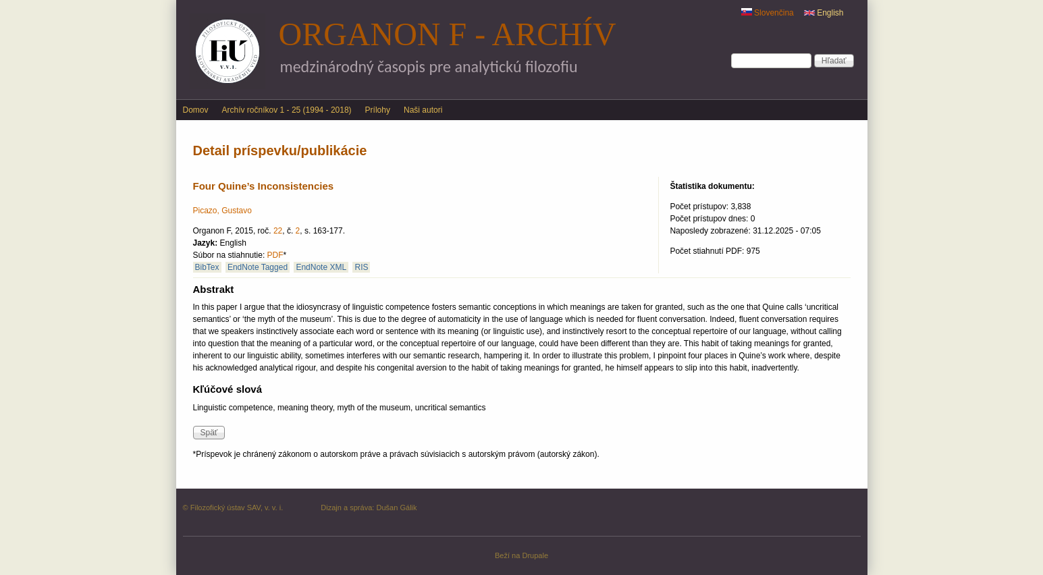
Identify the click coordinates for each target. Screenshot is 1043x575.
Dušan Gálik (396, 507)
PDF (275, 255)
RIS (361, 267)
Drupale (535, 555)
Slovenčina (767, 13)
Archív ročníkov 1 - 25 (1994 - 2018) (287, 110)
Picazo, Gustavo (222, 210)
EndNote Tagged (258, 267)
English (824, 13)
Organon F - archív (447, 34)
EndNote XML (321, 267)
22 (277, 231)
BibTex (207, 267)
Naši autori (423, 110)
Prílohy (377, 110)
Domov (196, 110)
